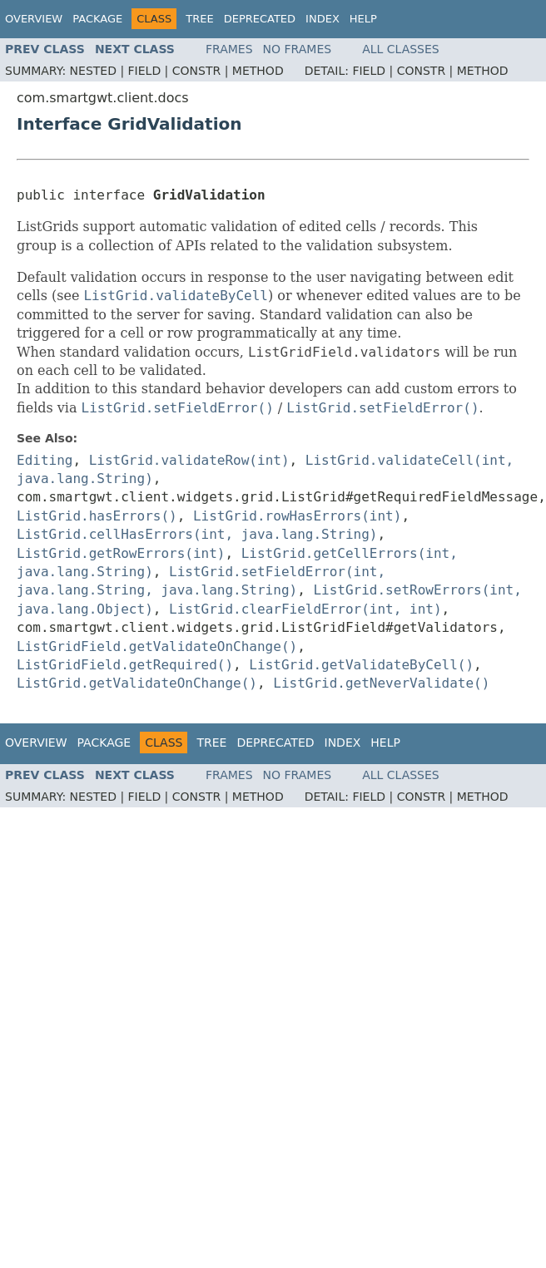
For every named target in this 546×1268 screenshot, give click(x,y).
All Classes (400, 49)
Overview (33, 18)
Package (97, 18)
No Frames (297, 49)
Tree (199, 18)
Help (363, 18)
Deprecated (259, 18)
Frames (229, 49)
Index (322, 18)
